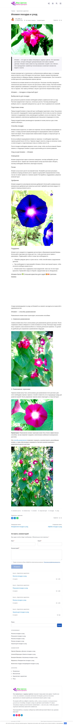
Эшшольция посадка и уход (21, 612)
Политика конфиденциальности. (52, 562)
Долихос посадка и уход (28, 651)
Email (39, 540)
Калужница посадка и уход (29, 657)
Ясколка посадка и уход (17, 638)
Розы (14, 678)
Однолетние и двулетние (20, 676)
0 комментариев (41, 20)
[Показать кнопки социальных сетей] (49, 3)
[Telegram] (22, 715)
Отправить (17, 566)
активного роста (17, 510)
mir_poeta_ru (18, 18)
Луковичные (16, 671)
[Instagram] (17, 715)
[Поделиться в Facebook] (12, 518)
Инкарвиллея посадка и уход (26, 660)
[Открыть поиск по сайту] (56, 3)
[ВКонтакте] (14, 715)
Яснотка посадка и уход (20, 576)
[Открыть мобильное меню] (60, 3)
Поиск (13, 622)
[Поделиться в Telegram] (15, 518)
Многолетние (16, 673)
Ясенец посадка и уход (19, 600)
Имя (12, 540)
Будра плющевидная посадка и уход (28, 663)
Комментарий (15, 548)
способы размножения (20, 440)
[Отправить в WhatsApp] (17, 518)
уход (58, 510)
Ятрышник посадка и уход (20, 588)
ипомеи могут (26, 510)
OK (65, 723)
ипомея (35, 510)
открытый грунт (43, 510)
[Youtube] (19, 715)
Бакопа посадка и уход (29, 654)
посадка (52, 510)
